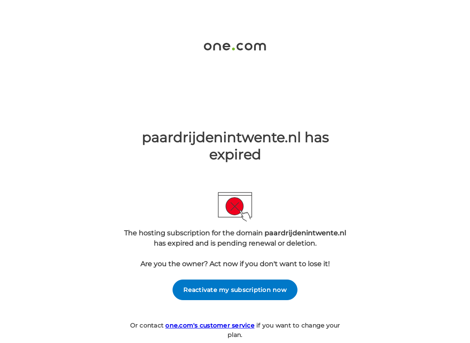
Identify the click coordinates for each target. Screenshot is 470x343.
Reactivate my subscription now (235, 290)
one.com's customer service (210, 325)
